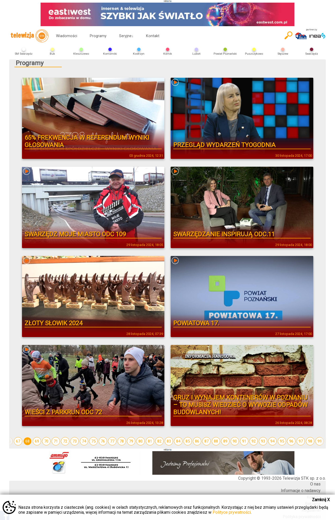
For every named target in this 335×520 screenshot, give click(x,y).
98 (310, 441)
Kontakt (152, 36)
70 (46, 441)
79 (131, 441)
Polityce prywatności (232, 512)
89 (225, 441)
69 (37, 441)
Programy (98, 36)
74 (84, 441)
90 (235, 441)
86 (197, 441)
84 (178, 441)
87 (206, 441)
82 (159, 441)
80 (140, 441)
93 (263, 441)
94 (272, 441)
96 (291, 441)
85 (188, 441)
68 (27, 441)
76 (103, 441)
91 (244, 441)
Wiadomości (66, 36)
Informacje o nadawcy (301, 490)
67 (18, 441)
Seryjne (126, 36)
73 (74, 441)
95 (282, 441)
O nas (315, 484)
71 (56, 441)
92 (254, 441)
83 (169, 441)
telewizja (29, 35)
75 (93, 441)
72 (65, 441)
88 (216, 441)
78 (122, 441)
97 (301, 441)
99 (319, 441)
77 (112, 441)
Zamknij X (321, 499)
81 (150, 441)
